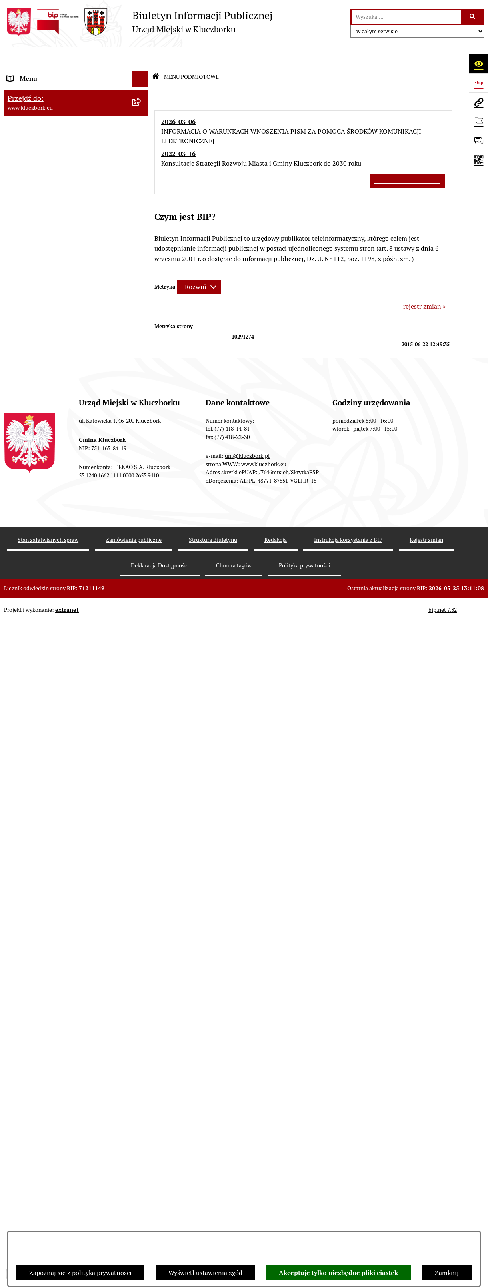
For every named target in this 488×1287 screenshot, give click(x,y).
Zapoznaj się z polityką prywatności (80, 1273)
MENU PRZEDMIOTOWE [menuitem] (42, 195)
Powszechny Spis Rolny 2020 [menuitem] (48, 826)
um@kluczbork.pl (247, 1121)
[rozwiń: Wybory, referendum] (141, 611)
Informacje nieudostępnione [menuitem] (48, 211)
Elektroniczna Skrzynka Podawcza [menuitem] (55, 537)
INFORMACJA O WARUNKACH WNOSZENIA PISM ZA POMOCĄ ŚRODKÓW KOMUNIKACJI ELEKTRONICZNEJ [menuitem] (54, 971)
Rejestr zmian (426, 1204)
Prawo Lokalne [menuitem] (28, 253)
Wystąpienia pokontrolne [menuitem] (43, 643)
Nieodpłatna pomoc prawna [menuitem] (46, 675)
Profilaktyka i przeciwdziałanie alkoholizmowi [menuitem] (51, 763)
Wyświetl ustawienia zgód (205, 1273)
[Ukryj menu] (140, 58)
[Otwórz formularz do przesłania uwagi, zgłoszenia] (478, 140)
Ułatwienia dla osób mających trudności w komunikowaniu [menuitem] (67, 574)
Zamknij (447, 1273)
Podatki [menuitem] (18, 301)
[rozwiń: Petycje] (141, 474)
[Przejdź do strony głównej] (138, 22)
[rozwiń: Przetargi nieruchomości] (141, 317)
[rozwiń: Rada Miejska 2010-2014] (141, 137)
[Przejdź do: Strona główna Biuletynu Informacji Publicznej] (156, 56)
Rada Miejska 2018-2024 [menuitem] (42, 105)
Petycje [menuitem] (17, 473)
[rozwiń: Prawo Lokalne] (141, 253)
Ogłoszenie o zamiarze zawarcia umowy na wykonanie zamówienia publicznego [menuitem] (68, 453)
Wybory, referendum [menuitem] (36, 611)
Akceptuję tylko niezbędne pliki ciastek (338, 1273)
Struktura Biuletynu (213, 1204)
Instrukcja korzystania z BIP (348, 1204)
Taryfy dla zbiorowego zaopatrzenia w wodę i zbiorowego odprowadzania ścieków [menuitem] (68, 805)
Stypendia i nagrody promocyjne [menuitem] (53, 899)
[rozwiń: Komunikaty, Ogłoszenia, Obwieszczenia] (141, 522)
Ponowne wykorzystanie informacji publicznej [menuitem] (57, 232)
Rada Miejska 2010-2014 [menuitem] (42, 137)
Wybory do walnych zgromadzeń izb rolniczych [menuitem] (58, 920)
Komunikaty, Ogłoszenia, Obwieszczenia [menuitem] (64, 521)
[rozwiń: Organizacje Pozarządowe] (141, 490)
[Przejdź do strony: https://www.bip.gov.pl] (478, 82)
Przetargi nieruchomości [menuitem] (42, 317)
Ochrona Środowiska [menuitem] (36, 553)
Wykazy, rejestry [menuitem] (30, 595)
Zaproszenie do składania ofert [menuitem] (51, 432)
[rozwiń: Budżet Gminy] (141, 269)
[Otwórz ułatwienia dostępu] (478, 63)
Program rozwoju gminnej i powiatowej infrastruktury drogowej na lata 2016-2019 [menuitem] (68, 712)
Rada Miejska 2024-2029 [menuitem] (42, 89)
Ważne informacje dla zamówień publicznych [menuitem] (53, 386)
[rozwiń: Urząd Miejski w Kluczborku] (141, 153)
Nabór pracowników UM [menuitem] (41, 691)
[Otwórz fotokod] (478, 159)
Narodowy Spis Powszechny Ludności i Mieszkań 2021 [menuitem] (62, 863)
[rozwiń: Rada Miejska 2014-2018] (141, 121)
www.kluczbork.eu (263, 1129)
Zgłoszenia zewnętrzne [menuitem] (40, 941)
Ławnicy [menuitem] (19, 627)
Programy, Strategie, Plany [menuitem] (45, 505)
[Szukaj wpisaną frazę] (473, 17)
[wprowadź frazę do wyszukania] (406, 17)
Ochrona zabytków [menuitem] (33, 349)
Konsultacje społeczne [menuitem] (38, 784)
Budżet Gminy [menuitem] (27, 269)
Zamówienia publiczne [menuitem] (39, 365)
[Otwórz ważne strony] (478, 121)
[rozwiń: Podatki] (141, 301)
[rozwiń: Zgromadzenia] (141, 659)
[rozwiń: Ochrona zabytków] (141, 349)
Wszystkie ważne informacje (407, 159)
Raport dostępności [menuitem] (34, 883)
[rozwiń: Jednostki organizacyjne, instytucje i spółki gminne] (141, 169)
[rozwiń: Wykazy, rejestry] (141, 595)
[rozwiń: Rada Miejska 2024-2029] (141, 89)
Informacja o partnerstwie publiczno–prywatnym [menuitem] (61, 738)
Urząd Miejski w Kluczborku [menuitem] (46, 153)
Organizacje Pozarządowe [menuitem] (44, 489)
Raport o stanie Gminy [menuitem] (39, 285)
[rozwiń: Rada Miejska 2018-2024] (141, 105)
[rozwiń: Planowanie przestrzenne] (141, 333)
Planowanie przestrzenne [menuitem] (43, 333)
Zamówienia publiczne (134, 1204)
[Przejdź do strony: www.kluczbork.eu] (478, 102)
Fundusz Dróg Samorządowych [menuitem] (51, 842)
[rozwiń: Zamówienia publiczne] (141, 365)
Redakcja (275, 1204)
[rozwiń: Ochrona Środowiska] (141, 554)
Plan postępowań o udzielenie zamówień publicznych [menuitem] (66, 411)
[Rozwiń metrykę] (199, 266)
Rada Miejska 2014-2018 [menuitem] (42, 121)
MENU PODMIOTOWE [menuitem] (39, 73)
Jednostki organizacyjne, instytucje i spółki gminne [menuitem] (68, 174)
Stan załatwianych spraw (48, 1204)
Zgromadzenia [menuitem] (27, 659)
